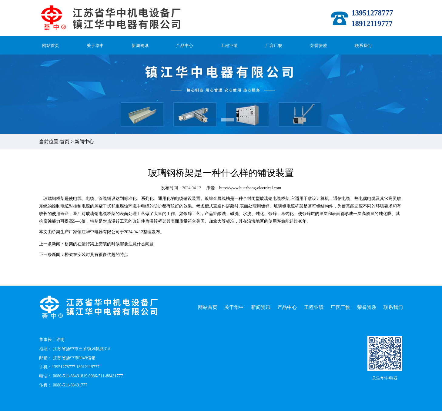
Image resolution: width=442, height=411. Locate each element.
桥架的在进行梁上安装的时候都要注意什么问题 (109, 244)
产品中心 (184, 45)
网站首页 (50, 45)
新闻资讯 (140, 45)
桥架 (56, 232)
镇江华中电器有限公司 (98, 232)
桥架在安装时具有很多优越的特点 (96, 254)
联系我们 (363, 45)
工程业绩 (229, 45)
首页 (64, 141)
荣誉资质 (318, 45)
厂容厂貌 (273, 45)
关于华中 (95, 45)
